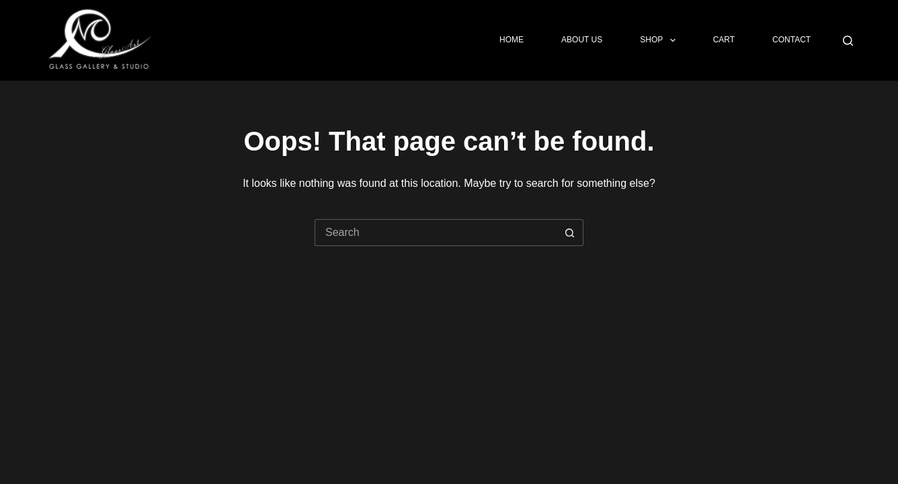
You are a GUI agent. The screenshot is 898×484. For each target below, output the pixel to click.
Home (511, 39)
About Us (581, 39)
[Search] (848, 41)
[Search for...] (436, 232)
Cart (724, 39)
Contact (791, 39)
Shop (660, 40)
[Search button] (570, 232)
